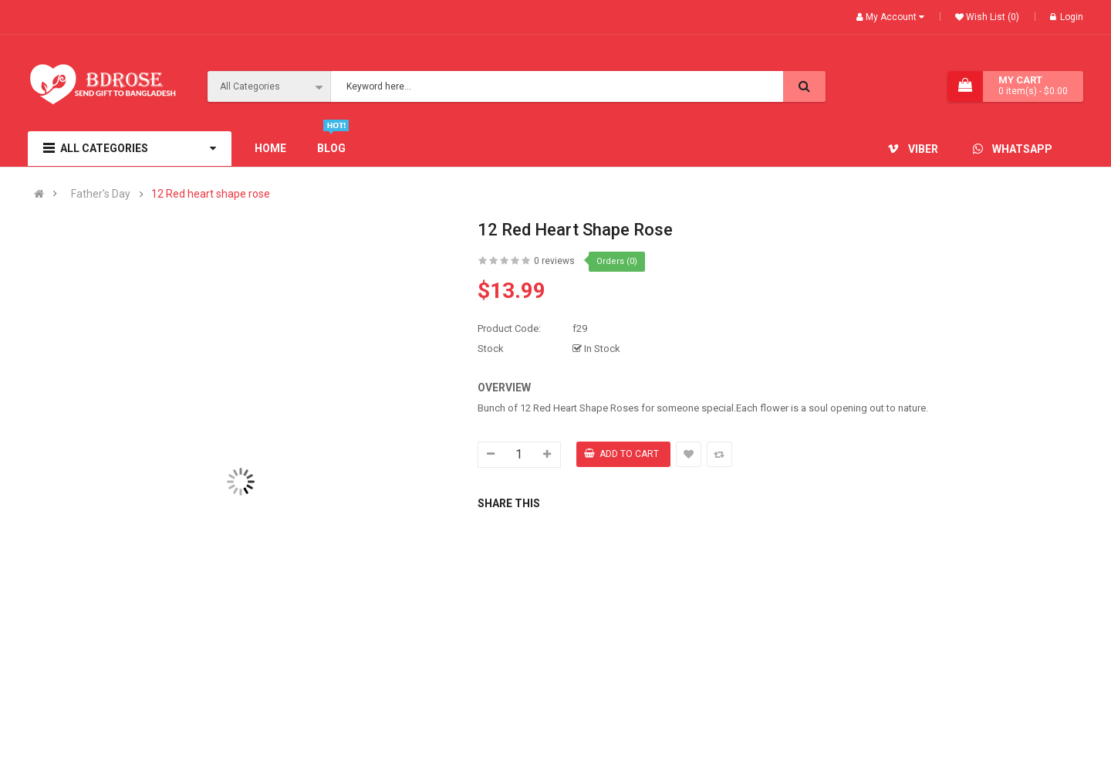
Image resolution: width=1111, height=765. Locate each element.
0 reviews (554, 261)
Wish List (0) (991, 17)
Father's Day (100, 194)
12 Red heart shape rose (210, 194)
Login (1066, 17)
